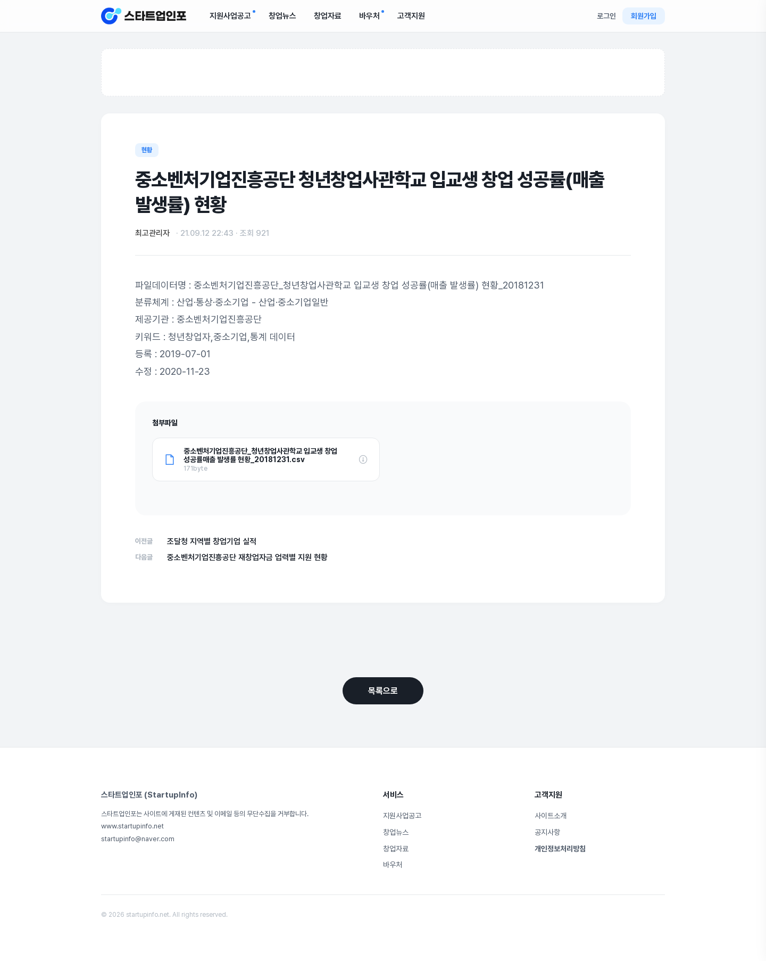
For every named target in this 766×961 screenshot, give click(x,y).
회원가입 (643, 16)
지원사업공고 (232, 15)
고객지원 (411, 16)
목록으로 (383, 691)
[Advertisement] (383, 73)
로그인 (606, 16)
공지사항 (547, 832)
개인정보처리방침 (560, 848)
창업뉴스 (282, 16)
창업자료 (328, 16)
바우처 (371, 15)
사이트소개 (551, 815)
